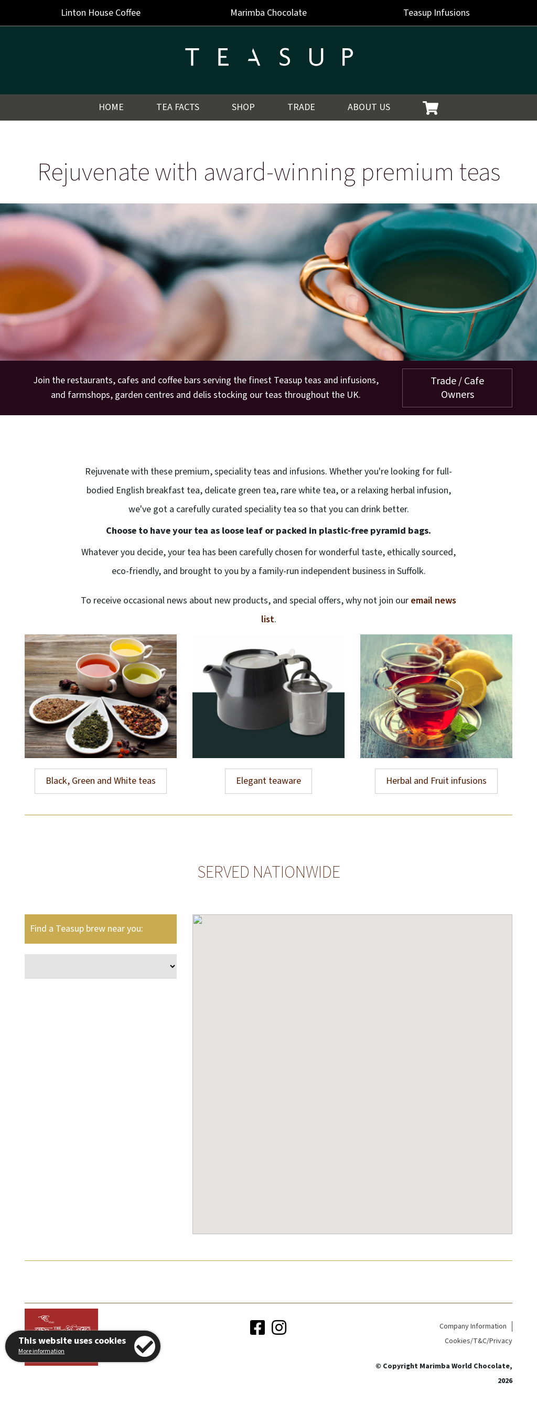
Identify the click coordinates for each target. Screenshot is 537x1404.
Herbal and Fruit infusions (436, 780)
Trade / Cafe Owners (457, 388)
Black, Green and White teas (101, 780)
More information (41, 1351)
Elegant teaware (268, 780)
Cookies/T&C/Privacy (478, 1341)
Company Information (473, 1326)
